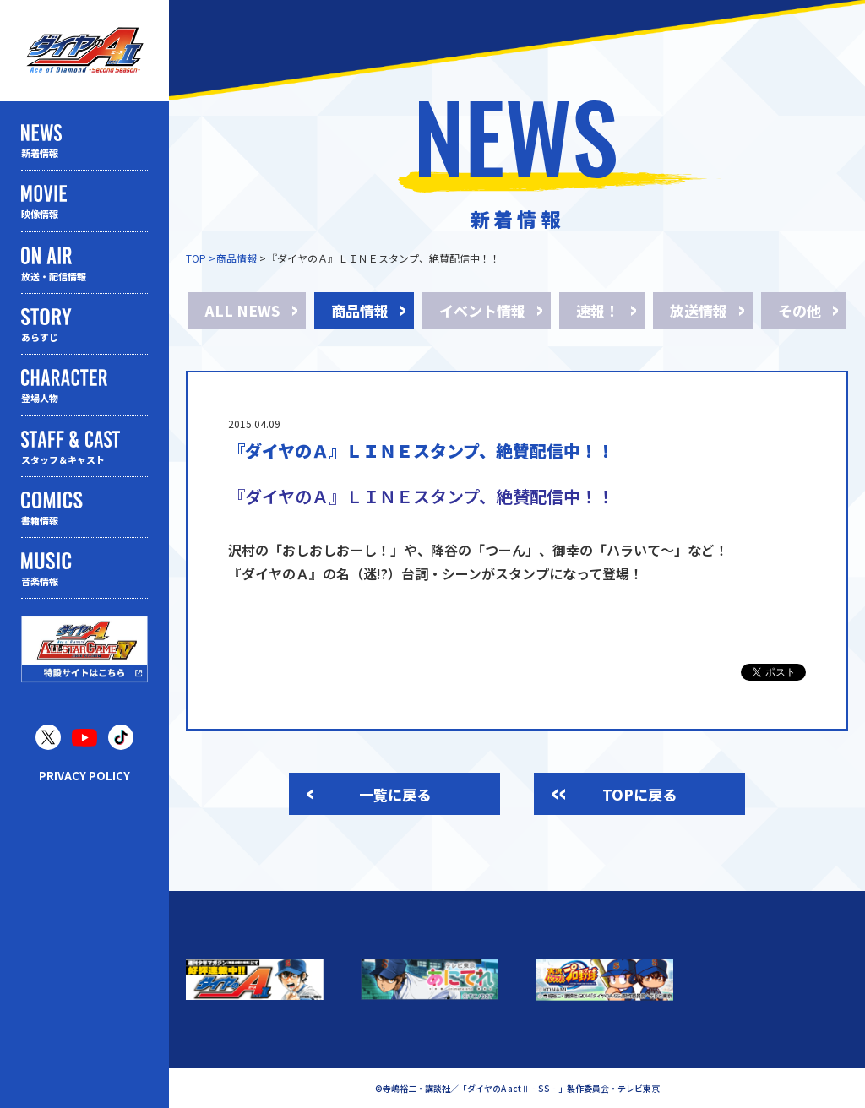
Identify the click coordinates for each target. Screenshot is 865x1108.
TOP (196, 258)
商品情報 (236, 258)
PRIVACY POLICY (84, 776)
